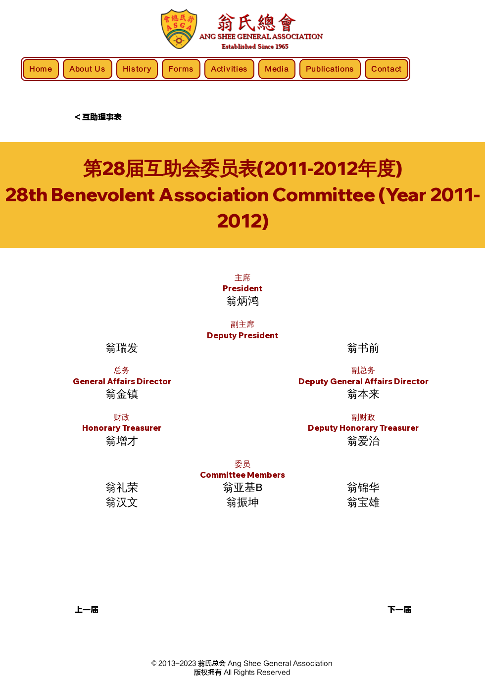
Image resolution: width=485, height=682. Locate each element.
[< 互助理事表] (107, 118)
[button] (107, 610)
